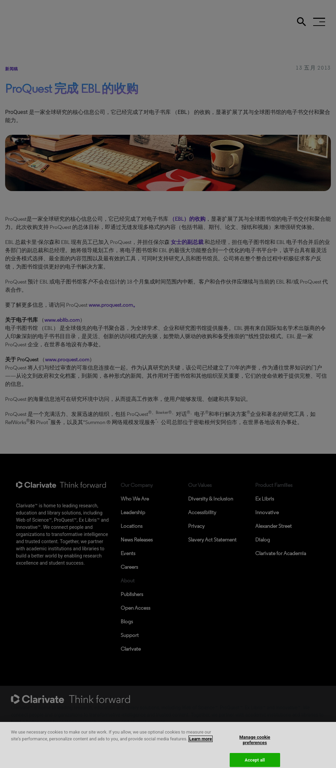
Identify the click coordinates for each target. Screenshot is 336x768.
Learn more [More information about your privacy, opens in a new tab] (200, 742)
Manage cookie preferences (254, 743)
